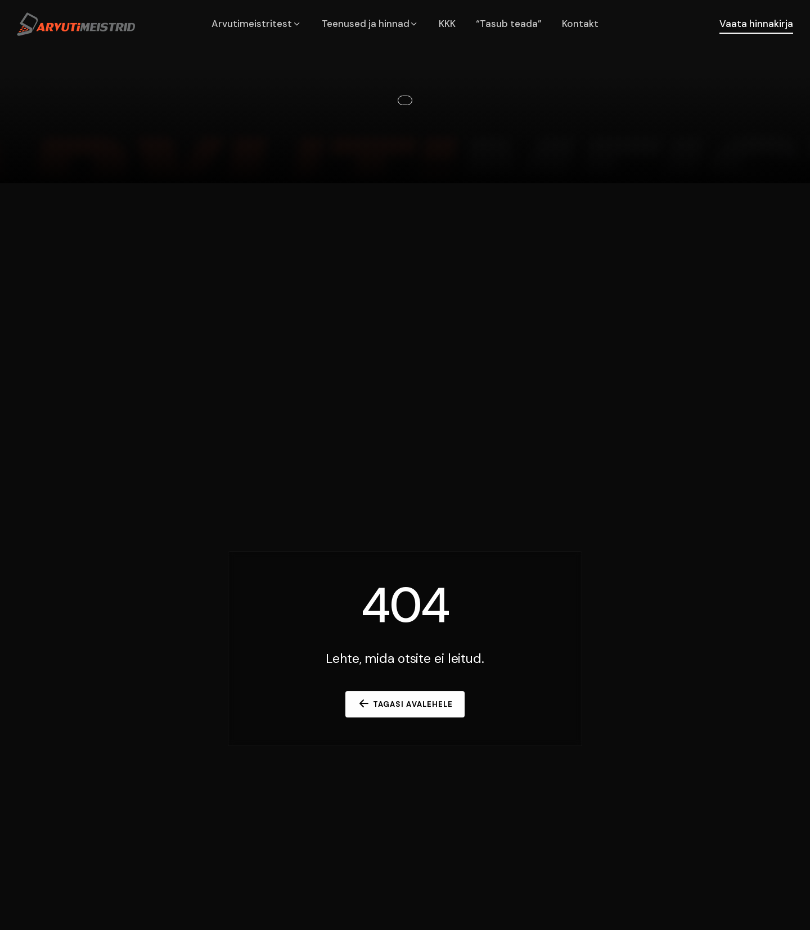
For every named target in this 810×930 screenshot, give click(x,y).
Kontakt (580, 23)
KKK (447, 23)
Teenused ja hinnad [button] (370, 23)
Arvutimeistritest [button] (257, 23)
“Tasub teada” (509, 23)
